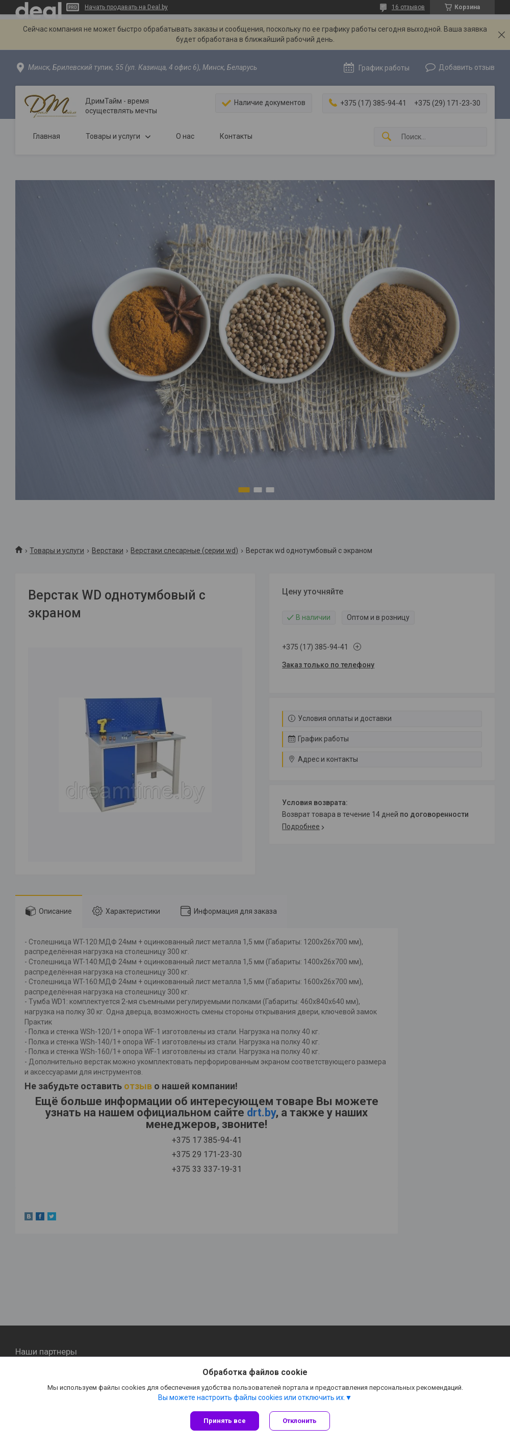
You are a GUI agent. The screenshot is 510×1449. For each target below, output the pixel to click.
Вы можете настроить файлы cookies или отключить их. (251, 1397)
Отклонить (300, 1421)
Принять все (224, 1421)
